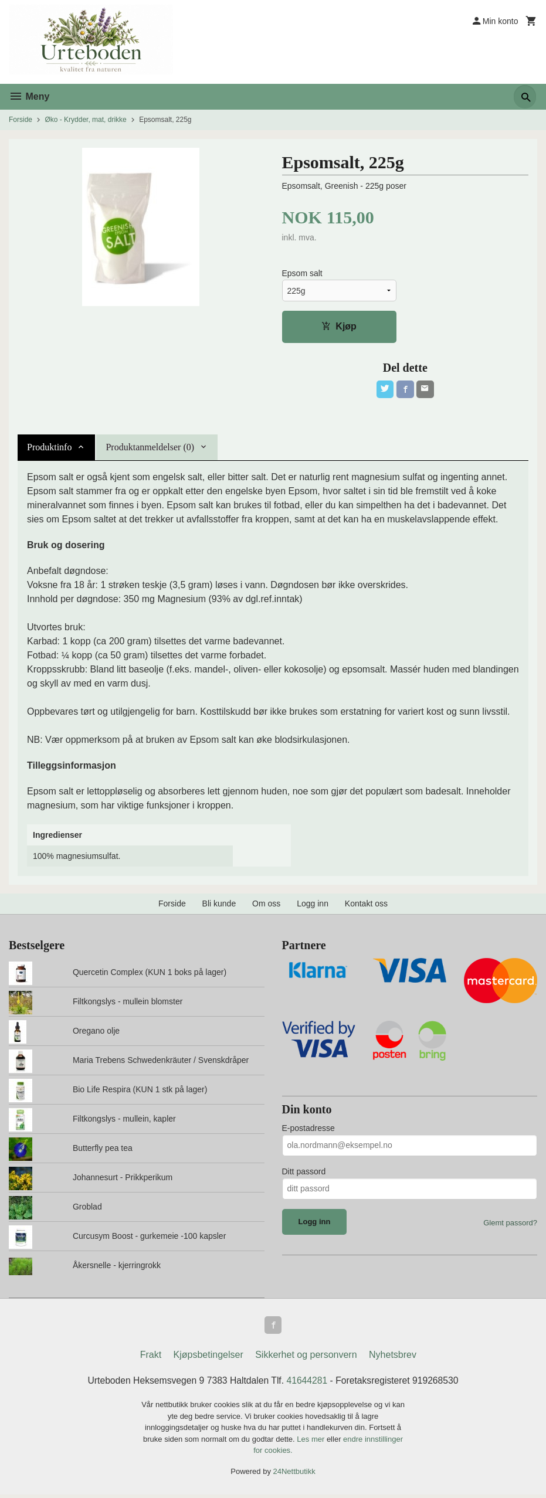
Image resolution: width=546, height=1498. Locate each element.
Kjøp (339, 327)
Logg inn (312, 905)
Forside (20, 120)
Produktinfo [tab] (49, 449)
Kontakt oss (366, 905)
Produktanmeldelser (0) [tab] (150, 449)
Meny (29, 96)
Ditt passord (304, 1172)
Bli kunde (219, 905)
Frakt (150, 1358)
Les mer (312, 1442)
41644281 (307, 1383)
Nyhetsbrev (392, 1358)
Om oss (266, 905)
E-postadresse (308, 1129)
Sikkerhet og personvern (306, 1358)
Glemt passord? (510, 1224)
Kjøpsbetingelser (208, 1358)
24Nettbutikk (294, 1474)
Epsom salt (302, 273)
